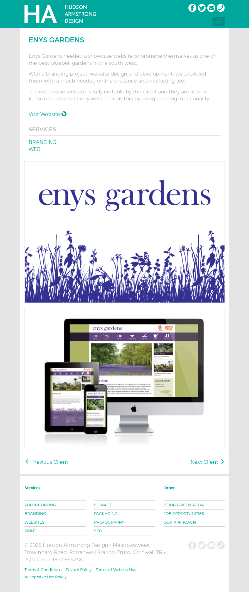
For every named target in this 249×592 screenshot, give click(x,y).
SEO (98, 530)
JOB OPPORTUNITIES (184, 513)
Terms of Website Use (116, 569)
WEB (35, 149)
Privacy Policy (79, 569)
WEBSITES (34, 522)
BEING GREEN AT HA (184, 504)
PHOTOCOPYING (40, 504)
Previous (46, 462)
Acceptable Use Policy (45, 576)
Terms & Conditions (42, 569)
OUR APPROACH (180, 522)
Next (208, 462)
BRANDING (42, 142)
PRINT (30, 530)
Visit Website (47, 114)
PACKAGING (106, 513)
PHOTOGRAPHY (109, 522)
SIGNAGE (103, 504)
